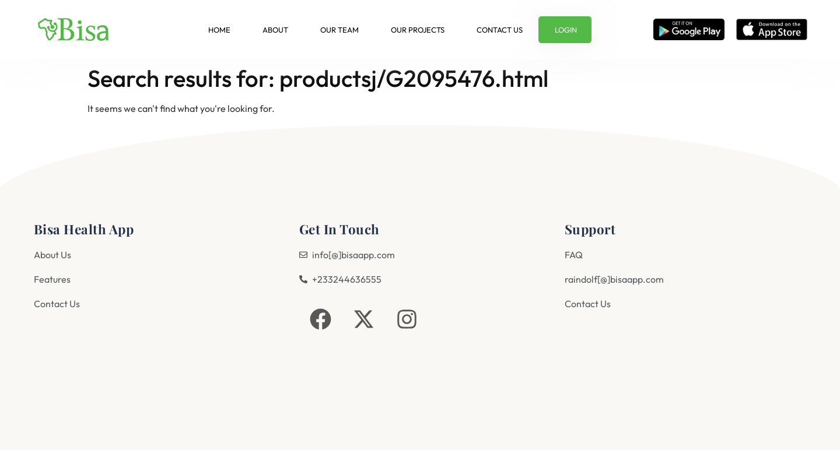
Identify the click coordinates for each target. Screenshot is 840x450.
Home (219, 29)
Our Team (339, 29)
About (275, 29)
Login (566, 29)
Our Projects (417, 29)
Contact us (500, 29)
